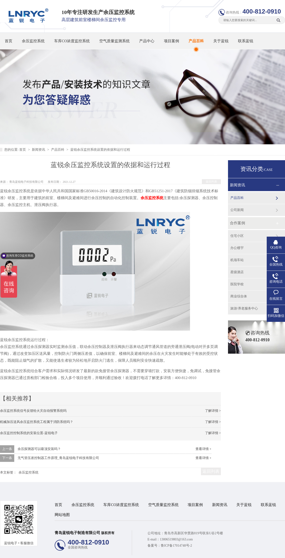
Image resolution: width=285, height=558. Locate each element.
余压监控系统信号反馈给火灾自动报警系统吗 (33, 411)
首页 (8, 41)
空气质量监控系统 (163, 505)
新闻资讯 (39, 149)
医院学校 (237, 284)
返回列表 (211, 181)
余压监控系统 (33, 41)
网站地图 (62, 515)
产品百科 (196, 41)
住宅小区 (237, 236)
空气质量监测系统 (114, 41)
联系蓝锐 (245, 41)
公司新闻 (237, 210)
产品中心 (146, 41)
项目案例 (171, 41)
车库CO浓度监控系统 (72, 41)
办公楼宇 (237, 248)
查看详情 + (203, 449)
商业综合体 (238, 296)
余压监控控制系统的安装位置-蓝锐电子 (29, 433)
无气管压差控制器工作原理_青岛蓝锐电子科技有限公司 (58, 458)
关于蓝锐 (220, 41)
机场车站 (237, 260)
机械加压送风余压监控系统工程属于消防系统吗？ (36, 422)
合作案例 (237, 223)
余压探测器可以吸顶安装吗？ (39, 449)
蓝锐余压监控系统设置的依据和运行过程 (100, 149)
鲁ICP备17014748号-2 (176, 545)
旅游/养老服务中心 (244, 308)
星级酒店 (237, 272)
